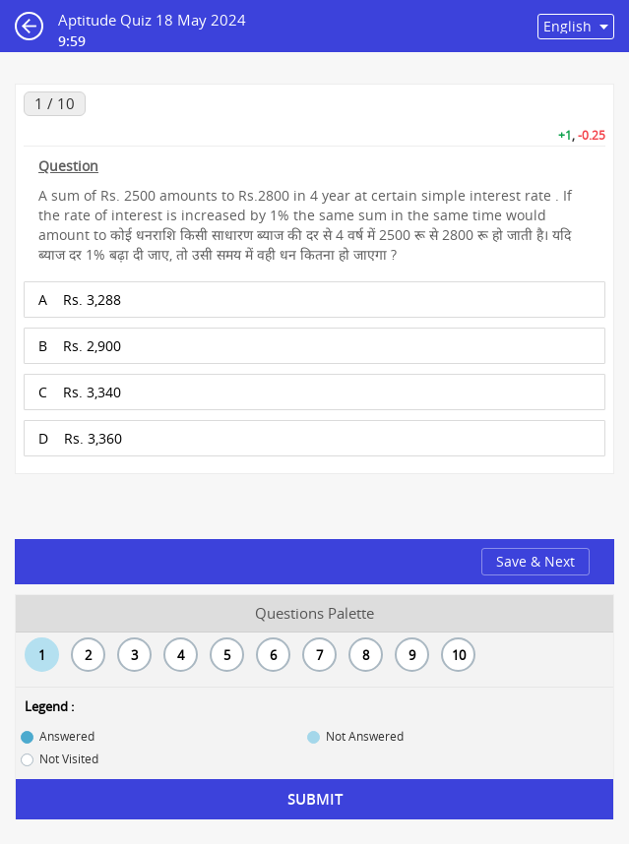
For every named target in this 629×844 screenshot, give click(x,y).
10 (459, 655)
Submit (315, 799)
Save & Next (535, 561)
